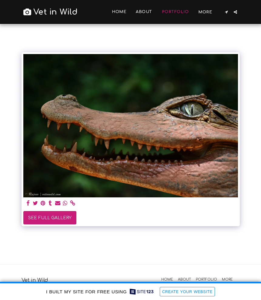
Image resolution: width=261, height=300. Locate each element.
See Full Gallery (50, 218)
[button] (227, 12)
